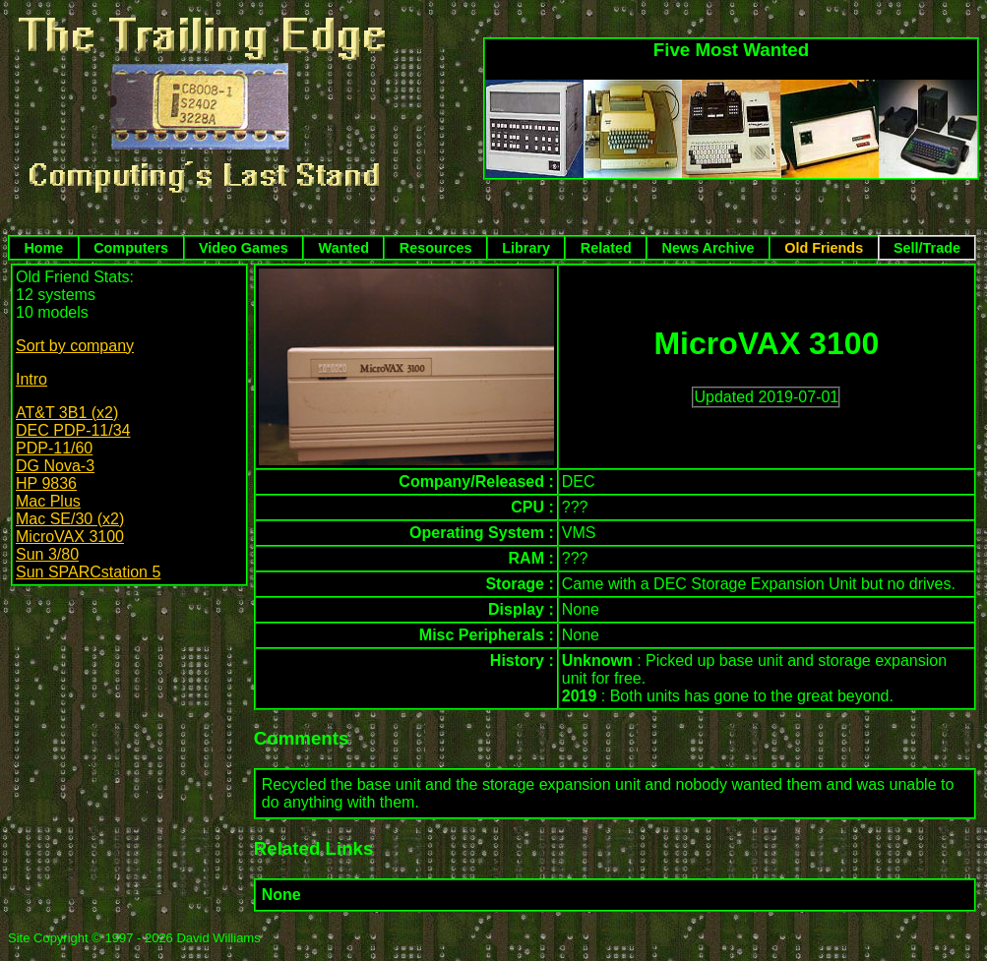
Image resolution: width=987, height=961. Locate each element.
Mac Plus (48, 501)
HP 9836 (46, 483)
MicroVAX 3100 (70, 536)
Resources (436, 248)
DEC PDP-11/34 (73, 430)
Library (526, 248)
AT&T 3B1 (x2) (67, 412)
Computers (130, 248)
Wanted (344, 248)
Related (606, 248)
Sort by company (75, 345)
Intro (31, 379)
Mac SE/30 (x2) (70, 519)
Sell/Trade (927, 248)
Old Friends (823, 248)
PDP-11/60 (54, 448)
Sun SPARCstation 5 (88, 572)
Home (43, 248)
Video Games (243, 248)
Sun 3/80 (47, 554)
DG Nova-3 (55, 465)
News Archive (708, 248)
